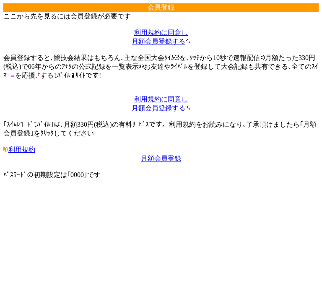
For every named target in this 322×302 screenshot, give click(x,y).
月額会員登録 (161, 158)
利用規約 (19, 149)
